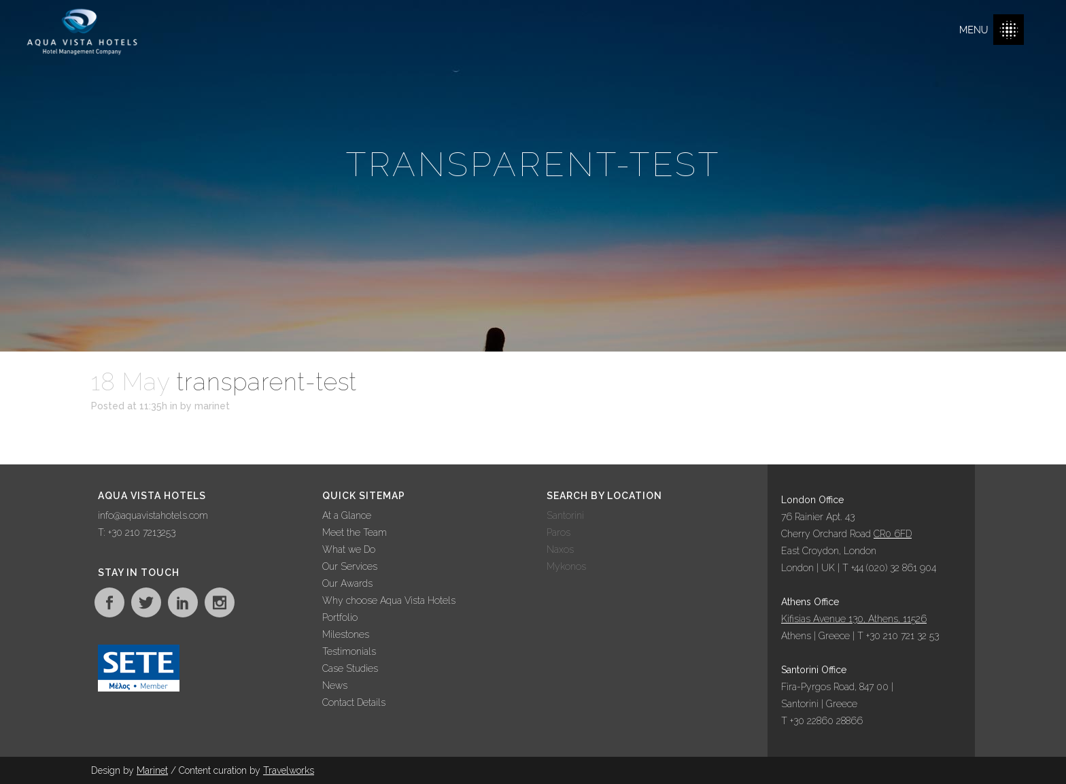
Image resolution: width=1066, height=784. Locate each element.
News (334, 685)
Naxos (560, 549)
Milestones (345, 634)
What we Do (348, 549)
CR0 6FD (893, 533)
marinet (212, 405)
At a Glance (346, 515)
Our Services (349, 566)
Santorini (565, 515)
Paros (558, 532)
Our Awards (347, 583)
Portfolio (340, 617)
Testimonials (349, 651)
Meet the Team (354, 532)
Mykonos (566, 566)
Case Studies (350, 668)
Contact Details (353, 702)
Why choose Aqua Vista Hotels (388, 600)
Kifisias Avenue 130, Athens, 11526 (854, 618)
